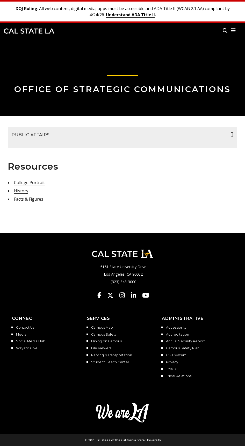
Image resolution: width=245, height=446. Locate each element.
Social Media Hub (30, 341)
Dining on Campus (106, 341)
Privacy (172, 362)
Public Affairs (31, 134)
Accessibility (176, 327)
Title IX (171, 369)
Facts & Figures (28, 199)
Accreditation (177, 334)
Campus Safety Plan (182, 348)
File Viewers (101, 348)
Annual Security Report (185, 341)
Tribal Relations (178, 376)
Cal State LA (29, 31)
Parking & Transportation (111, 355)
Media (21, 334)
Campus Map (102, 327)
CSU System (176, 355)
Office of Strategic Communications (122, 89)
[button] (233, 30)
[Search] (225, 30)
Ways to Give (27, 348)
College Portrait (29, 182)
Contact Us (25, 327)
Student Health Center (110, 362)
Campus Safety (104, 334)
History (21, 191)
